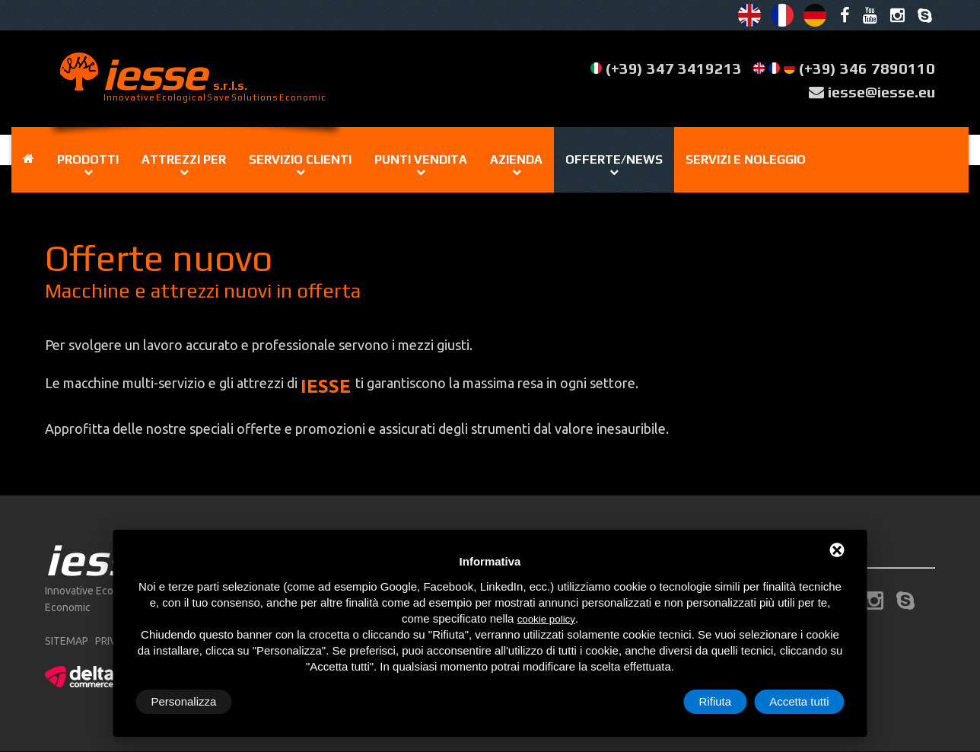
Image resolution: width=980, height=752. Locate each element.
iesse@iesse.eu (881, 91)
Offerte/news (614, 159)
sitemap (66, 641)
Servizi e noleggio (746, 159)
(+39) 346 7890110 (867, 68)
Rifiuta (715, 701)
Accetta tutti (799, 701)
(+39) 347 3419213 (674, 68)
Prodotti (88, 159)
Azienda (516, 159)
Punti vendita (420, 159)
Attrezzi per (184, 159)
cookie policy (546, 619)
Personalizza (184, 701)
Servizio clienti (300, 159)
